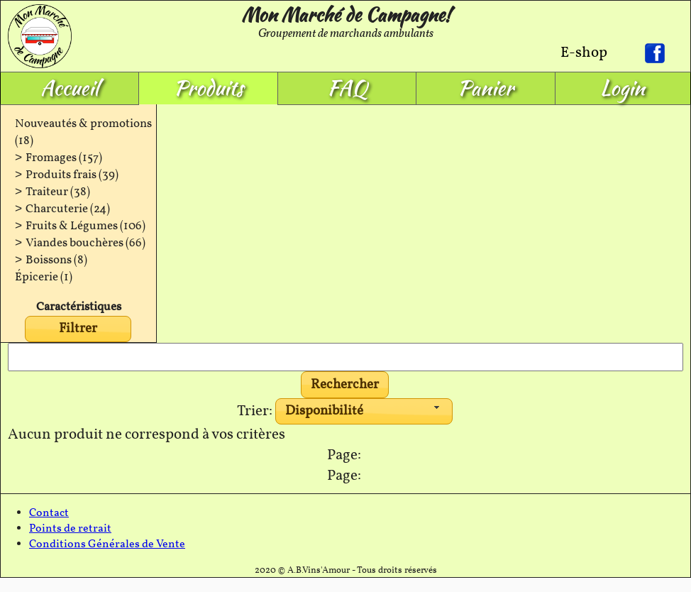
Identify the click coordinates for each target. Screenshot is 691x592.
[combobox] (364, 411)
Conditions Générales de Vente (107, 544)
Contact (49, 513)
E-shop (583, 53)
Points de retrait (70, 529)
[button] (345, 384)
